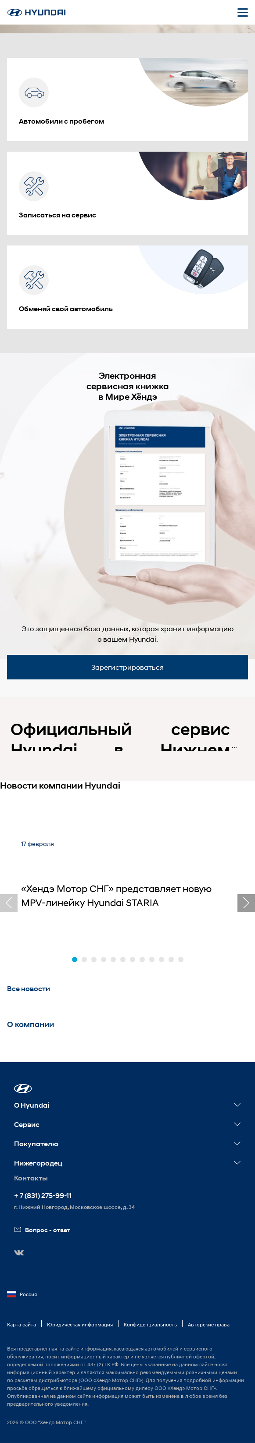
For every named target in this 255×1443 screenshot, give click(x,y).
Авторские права (209, 1324)
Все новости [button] (28, 989)
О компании (30, 1024)
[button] (74, 959)
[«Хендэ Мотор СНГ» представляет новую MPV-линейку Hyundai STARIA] (127, 884)
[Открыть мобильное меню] (242, 12)
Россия (22, 1294)
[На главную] (36, 12)
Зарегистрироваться (127, 667)
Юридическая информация (80, 1324)
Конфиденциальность (150, 1324)
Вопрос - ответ (42, 1229)
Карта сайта (21, 1324)
